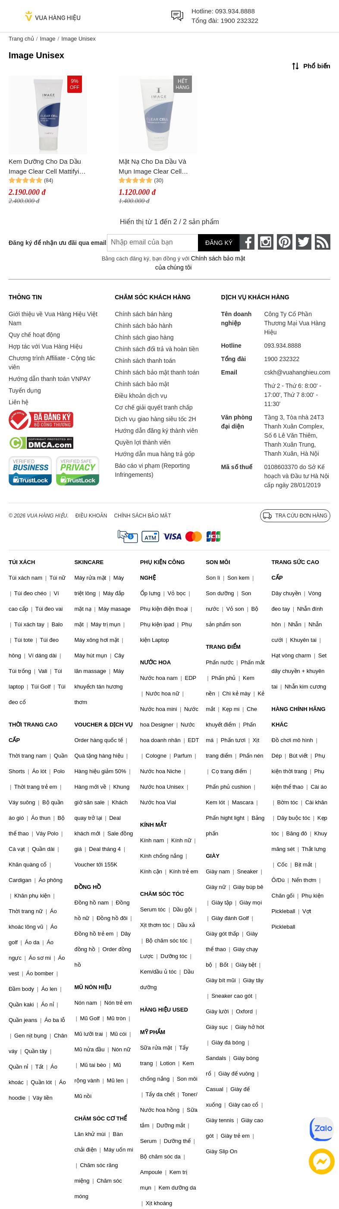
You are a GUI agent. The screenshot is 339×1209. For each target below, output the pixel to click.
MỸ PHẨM (152, 1032)
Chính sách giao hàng (144, 337)
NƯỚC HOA (155, 662)
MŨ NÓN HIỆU (92, 987)
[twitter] (303, 242)
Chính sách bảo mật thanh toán (157, 372)
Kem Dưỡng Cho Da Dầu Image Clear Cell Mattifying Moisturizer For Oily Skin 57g (47, 167)
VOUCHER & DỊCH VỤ (103, 724)
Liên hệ (18, 402)
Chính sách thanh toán (145, 360)
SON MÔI (218, 562)
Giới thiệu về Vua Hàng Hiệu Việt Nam (53, 319)
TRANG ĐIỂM (223, 647)
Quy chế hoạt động (34, 334)
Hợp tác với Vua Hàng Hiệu (45, 346)
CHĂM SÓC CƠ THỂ (100, 1118)
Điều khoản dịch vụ (141, 395)
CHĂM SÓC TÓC (162, 894)
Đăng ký (218, 242)
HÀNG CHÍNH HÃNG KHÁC (299, 717)
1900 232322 (239, 20)
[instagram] (265, 242)
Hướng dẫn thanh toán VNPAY (50, 378)
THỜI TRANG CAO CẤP (33, 732)
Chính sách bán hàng (143, 314)
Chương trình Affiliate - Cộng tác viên (52, 363)
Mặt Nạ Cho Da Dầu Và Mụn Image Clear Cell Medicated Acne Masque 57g (154, 167)
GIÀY (213, 856)
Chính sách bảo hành (143, 325)
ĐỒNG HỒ (87, 887)
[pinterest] (284, 242)
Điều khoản (91, 516)
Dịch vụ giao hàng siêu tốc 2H (155, 419)
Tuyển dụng (25, 390)
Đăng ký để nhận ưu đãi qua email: (51, 242)
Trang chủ (21, 38)
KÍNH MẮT (153, 825)
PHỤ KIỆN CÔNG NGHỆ (162, 570)
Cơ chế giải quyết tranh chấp (153, 407)
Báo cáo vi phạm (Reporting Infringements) (152, 470)
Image (47, 38)
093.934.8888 (235, 11)
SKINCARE (89, 562)
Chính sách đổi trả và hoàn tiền (156, 349)
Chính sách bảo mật (142, 384)
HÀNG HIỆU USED (164, 1009)
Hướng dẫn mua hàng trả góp (155, 454)
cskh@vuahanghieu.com (297, 372)
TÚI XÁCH (22, 562)
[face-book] (246, 242)
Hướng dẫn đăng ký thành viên (156, 430)
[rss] (322, 242)
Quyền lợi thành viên (142, 442)
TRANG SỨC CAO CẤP (295, 570)
